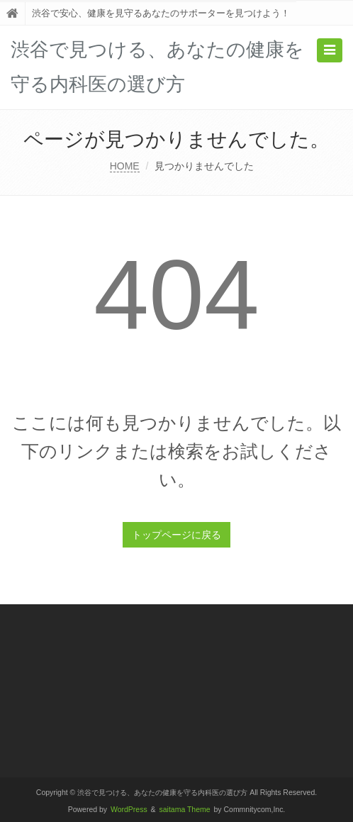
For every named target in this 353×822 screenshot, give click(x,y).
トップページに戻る (176, 534)
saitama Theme (185, 809)
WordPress (129, 809)
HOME (125, 166)
